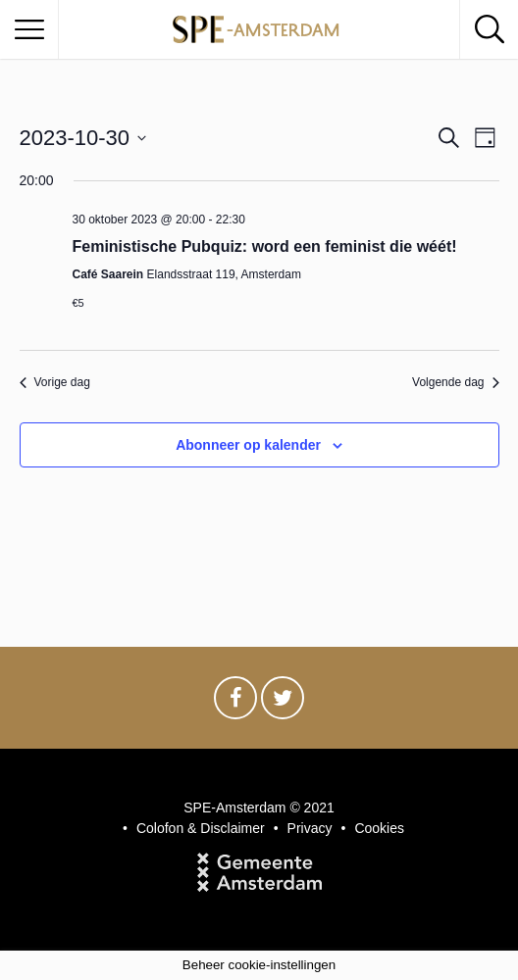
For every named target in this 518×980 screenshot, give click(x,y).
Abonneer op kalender (248, 445)
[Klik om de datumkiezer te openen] (83, 138)
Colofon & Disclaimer (200, 828)
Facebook (235, 702)
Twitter (282, 702)
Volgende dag (455, 382)
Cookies (379, 828)
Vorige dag (55, 382)
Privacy (310, 828)
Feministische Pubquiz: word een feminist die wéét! (265, 246)
